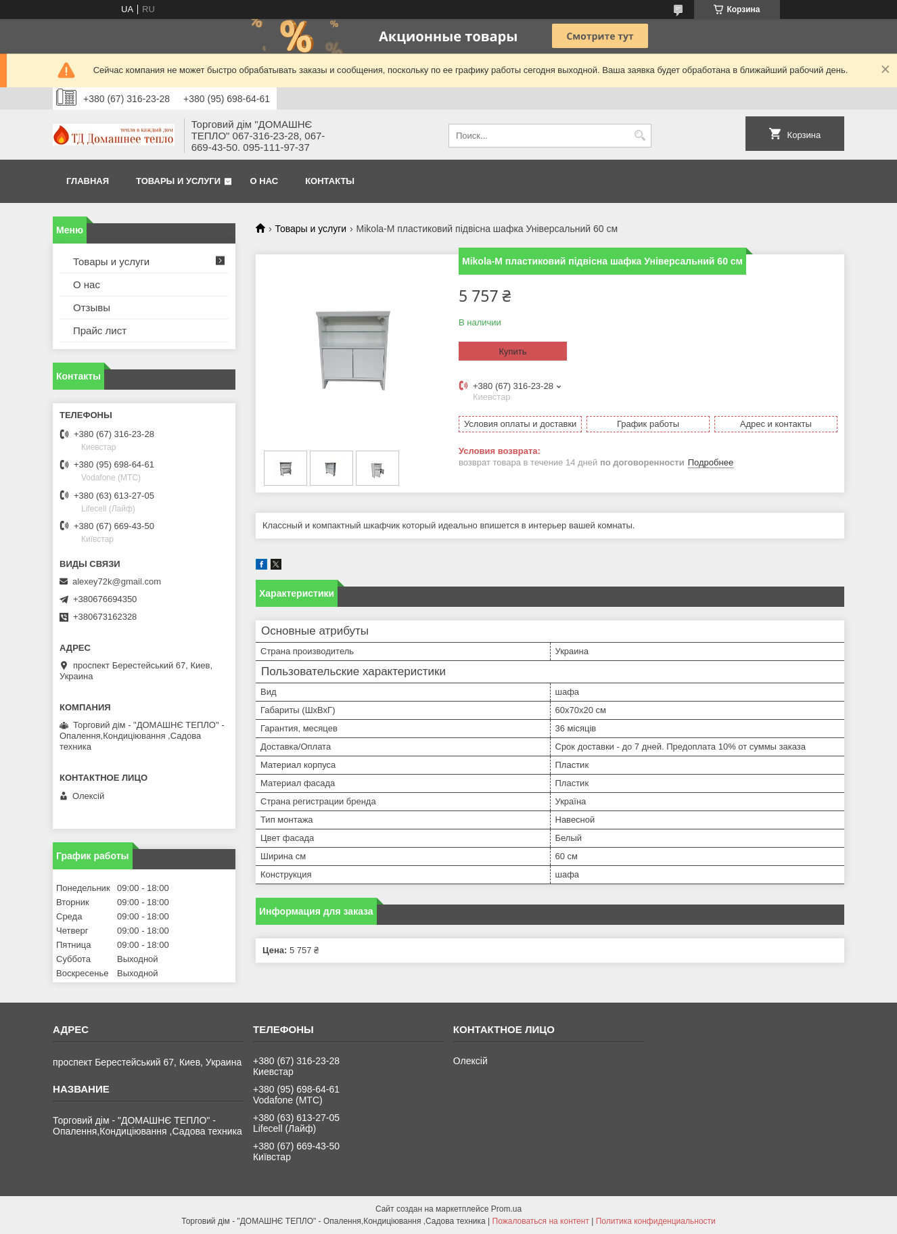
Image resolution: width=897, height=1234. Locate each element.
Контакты (329, 181)
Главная (87, 181)
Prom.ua (506, 1209)
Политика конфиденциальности (656, 1221)
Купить (512, 351)
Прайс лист (100, 330)
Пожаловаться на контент (540, 1221)
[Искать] (639, 135)
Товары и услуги (178, 181)
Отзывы (91, 307)
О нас (264, 181)
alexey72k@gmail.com (116, 581)
